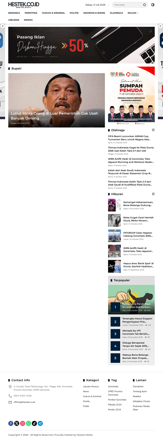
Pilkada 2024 (115, 404)
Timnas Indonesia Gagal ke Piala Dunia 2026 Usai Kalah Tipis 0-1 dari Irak (131, 149)
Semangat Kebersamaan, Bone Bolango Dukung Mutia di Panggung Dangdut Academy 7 (138, 204)
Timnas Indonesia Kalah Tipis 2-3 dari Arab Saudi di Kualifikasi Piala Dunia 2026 (129, 183)
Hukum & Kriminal (92, 396)
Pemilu (86, 401)
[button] (144, 4)
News (86, 391)
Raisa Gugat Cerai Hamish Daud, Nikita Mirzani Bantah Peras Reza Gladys (138, 219)
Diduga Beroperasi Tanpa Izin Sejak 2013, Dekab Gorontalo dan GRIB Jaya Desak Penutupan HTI (135, 344)
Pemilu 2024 (114, 409)
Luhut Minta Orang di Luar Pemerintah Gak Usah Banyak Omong (54, 115)
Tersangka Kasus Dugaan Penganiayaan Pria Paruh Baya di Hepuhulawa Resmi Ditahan (137, 320)
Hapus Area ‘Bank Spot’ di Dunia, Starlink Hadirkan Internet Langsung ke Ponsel (138, 265)
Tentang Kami (140, 391)
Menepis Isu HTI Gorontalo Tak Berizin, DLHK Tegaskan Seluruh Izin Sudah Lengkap (136, 332)
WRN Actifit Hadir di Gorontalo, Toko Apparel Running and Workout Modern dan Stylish (131, 160)
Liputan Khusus (91, 386)
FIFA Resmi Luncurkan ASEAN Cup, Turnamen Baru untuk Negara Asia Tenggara (128, 138)
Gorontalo (113, 386)
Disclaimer (138, 386)
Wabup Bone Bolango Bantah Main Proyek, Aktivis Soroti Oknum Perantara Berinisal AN (135, 356)
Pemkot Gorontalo (117, 399)
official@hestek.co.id (24, 402)
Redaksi (137, 396)
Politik (86, 406)
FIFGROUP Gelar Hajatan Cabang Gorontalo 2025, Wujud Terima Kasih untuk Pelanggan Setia (139, 234)
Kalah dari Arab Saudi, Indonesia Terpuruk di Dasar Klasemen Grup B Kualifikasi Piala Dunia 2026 (129, 172)
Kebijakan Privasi (141, 401)
